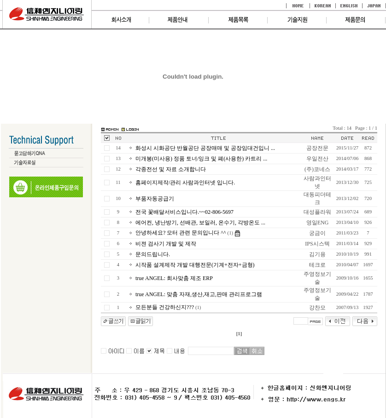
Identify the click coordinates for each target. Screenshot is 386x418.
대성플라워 (317, 212)
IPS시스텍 (317, 243)
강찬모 (317, 307)
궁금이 (317, 233)
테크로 (317, 265)
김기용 (317, 254)
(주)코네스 (317, 169)
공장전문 (317, 148)
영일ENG (317, 222)
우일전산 (317, 158)
